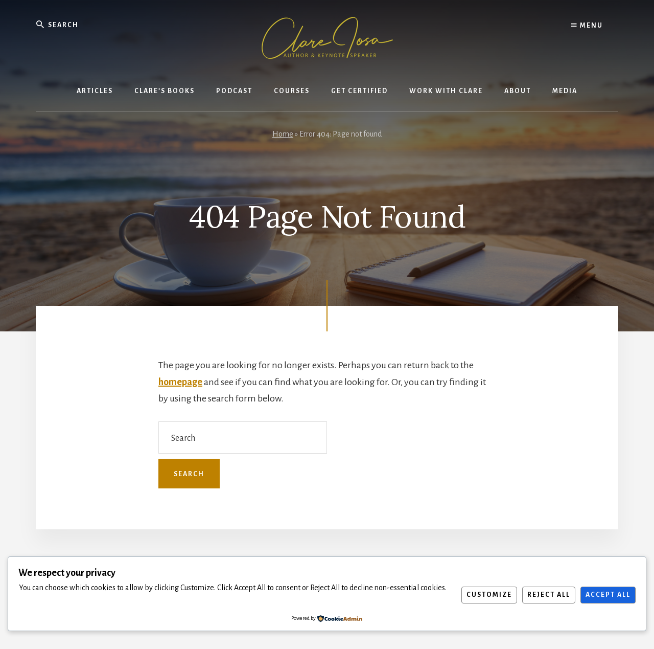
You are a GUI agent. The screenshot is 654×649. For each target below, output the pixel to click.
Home (282, 134)
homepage (180, 382)
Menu (587, 25)
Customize (489, 594)
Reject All (548, 594)
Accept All (608, 594)
